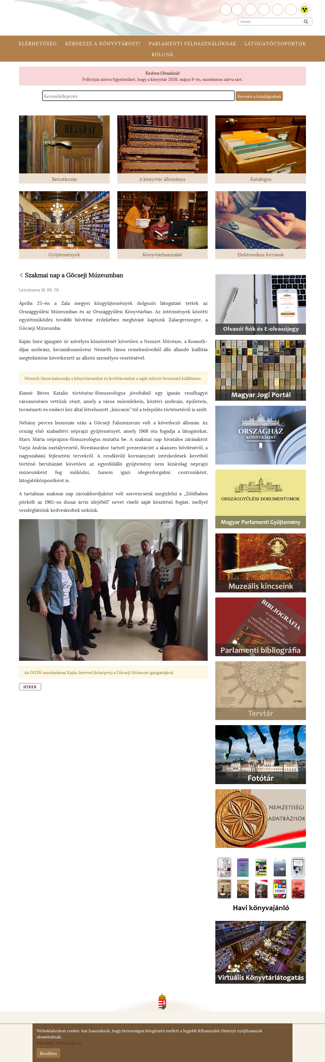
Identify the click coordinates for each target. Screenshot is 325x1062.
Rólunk (163, 54)
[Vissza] (21, 275)
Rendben (48, 1053)
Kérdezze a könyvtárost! (103, 43)
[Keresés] (306, 21)
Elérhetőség (38, 43)
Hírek (30, 828)
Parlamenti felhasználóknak (192, 43)
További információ (59, 1042)
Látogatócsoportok (275, 43)
